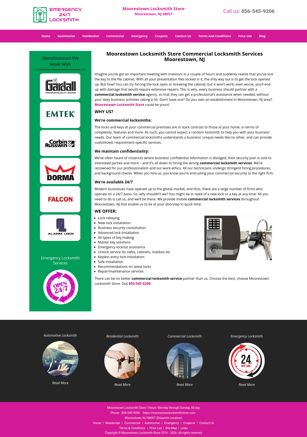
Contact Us (183, 36)
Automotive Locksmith (60, 335)
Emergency (139, 36)
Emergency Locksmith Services (60, 260)
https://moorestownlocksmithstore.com (169, 413)
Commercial (115, 36)
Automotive (66, 36)
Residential (90, 36)
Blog (262, 36)
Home (45, 36)
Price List (245, 36)
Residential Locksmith (122, 336)
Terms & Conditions (132, 428)
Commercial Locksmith (185, 336)
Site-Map (171, 428)
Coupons (161, 36)
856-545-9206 (258, 11)
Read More (60, 383)
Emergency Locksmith (247, 336)
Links (184, 428)
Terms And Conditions (214, 36)
